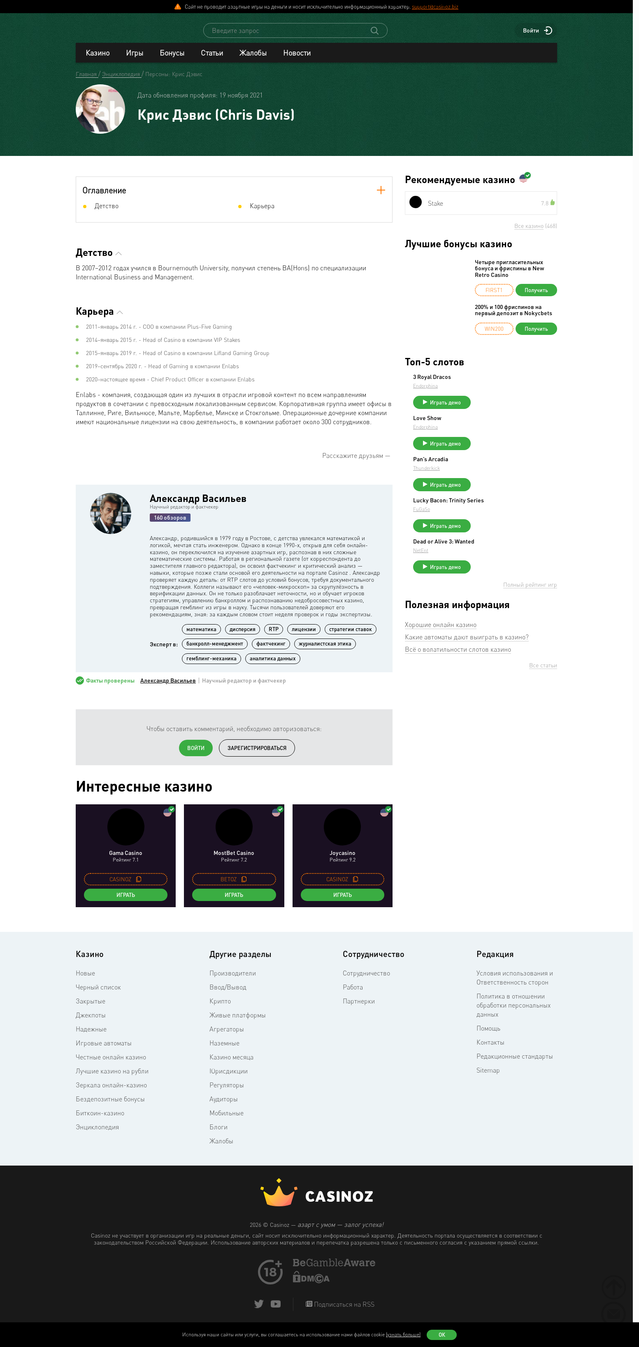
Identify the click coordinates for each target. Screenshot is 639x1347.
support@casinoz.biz (435, 6)
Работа (353, 994)
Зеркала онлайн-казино (111, 1092)
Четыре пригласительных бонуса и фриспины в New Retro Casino (509, 275)
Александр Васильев (198, 505)
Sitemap (488, 1077)
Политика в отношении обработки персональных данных (513, 1012)
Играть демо (507, 409)
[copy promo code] (138, 886)
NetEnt (482, 572)
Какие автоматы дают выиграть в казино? (467, 663)
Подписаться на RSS (343, 1312)
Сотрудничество (366, 980)
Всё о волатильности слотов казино (458, 675)
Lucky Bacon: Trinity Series (510, 519)
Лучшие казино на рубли (112, 1078)
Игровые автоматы (104, 1050)
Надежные (91, 1036)
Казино (97, 60)
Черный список (98, 994)
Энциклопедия (97, 1134)
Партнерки (359, 1008)
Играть (125, 902)
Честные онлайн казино (111, 1064)
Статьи (212, 60)
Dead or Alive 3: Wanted (505, 564)
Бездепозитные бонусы (110, 1106)
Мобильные (226, 1120)
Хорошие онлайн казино (440, 650)
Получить (536, 297)
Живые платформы (237, 1022)
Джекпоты (91, 1022)
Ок (442, 1334)
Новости (297, 60)
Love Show (489, 429)
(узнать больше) (403, 1334)
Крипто (220, 1008)
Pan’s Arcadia (492, 474)
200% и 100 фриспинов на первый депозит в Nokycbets (513, 317)
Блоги (218, 1134)
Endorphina (487, 393)
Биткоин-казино (100, 1120)
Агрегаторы (226, 1036)
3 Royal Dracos (494, 384)
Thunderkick (488, 483)
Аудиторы (223, 1106)
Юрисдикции (228, 1078)
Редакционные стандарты (514, 1063)
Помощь (488, 1035)
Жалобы (253, 60)
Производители (232, 980)
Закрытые (90, 1008)
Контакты (490, 1049)
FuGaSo (483, 528)
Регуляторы (226, 1092)
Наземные (224, 1050)
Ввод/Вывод (227, 994)
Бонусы (172, 60)
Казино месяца (231, 1064)
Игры (134, 60)
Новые (85, 980)
